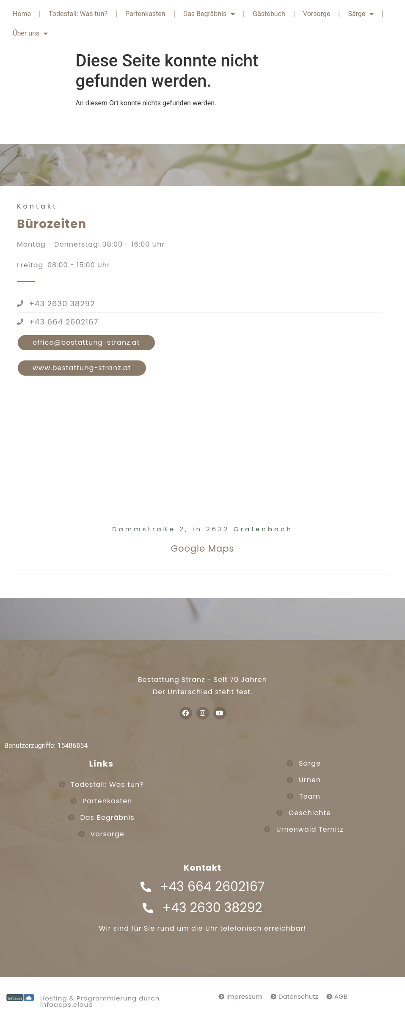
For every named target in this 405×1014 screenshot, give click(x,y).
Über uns (30, 33)
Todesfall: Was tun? (78, 14)
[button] (86, 342)
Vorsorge (317, 14)
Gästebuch (269, 14)
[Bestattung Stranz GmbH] (202, 456)
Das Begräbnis (209, 14)
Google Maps (202, 548)
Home (22, 14)
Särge (361, 14)
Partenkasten (145, 14)
